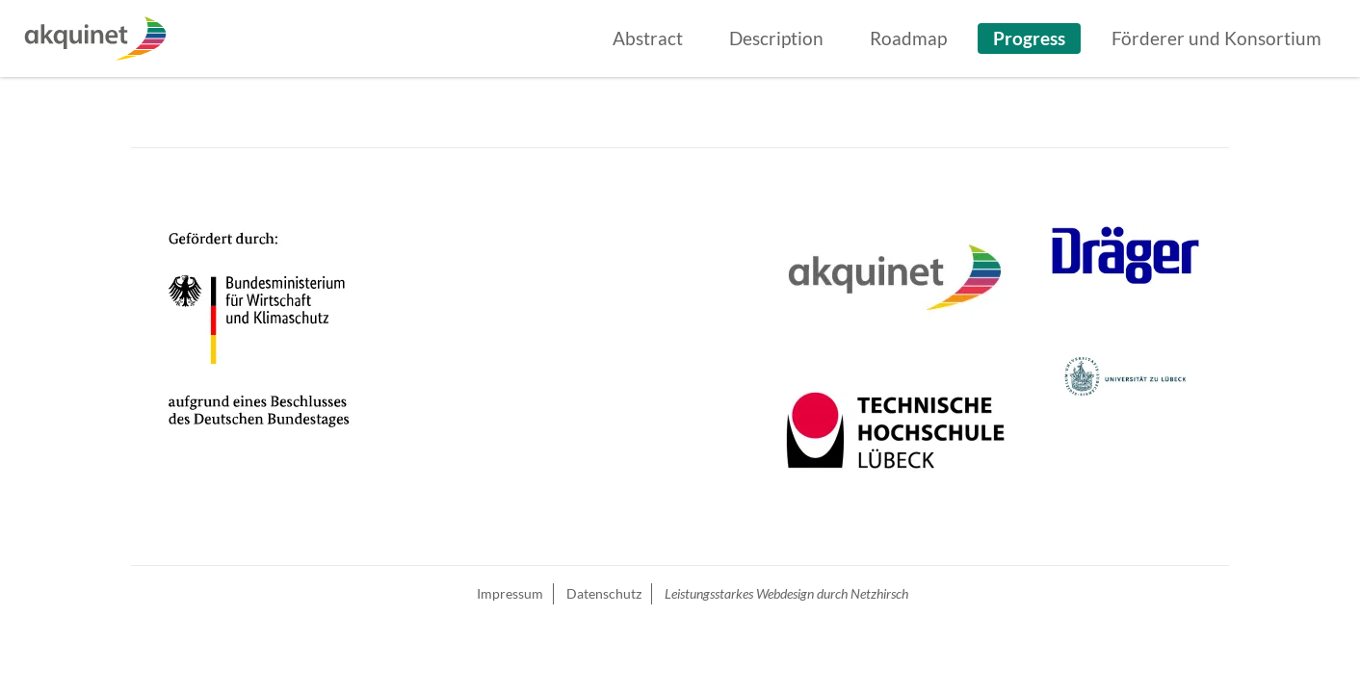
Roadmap (908, 38)
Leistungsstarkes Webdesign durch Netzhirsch (786, 593)
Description (776, 38)
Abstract (648, 38)
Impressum (510, 593)
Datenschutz (603, 593)
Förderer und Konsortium (1216, 38)
